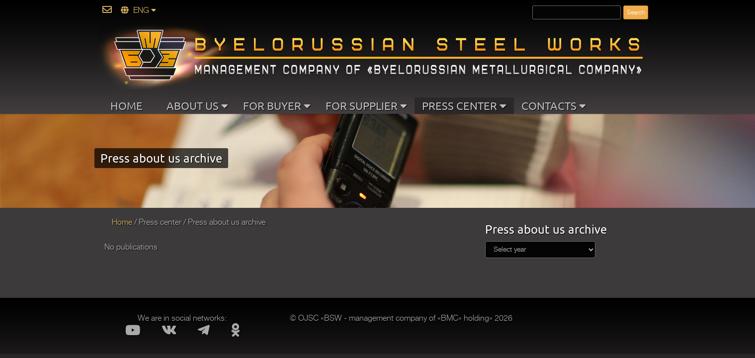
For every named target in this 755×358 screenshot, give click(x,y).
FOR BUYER (277, 105)
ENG (138, 10)
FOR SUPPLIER (366, 105)
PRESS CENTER (464, 105)
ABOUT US (197, 105)
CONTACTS (553, 105)
